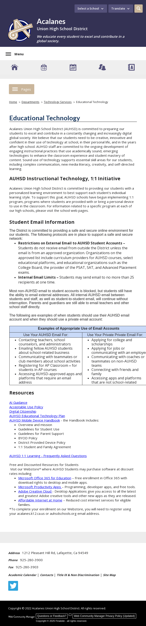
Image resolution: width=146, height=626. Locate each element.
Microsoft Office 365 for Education (44, 478)
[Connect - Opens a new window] (102, 67)
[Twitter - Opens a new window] (13, 586)
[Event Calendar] (43, 67)
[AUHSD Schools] (14, 67)
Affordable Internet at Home (40, 500)
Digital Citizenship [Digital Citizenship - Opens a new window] (22, 411)
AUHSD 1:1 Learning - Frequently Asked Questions (48, 456)
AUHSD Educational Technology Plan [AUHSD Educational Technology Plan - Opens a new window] (37, 416)
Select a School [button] (88, 8)
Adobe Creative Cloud (35, 491)
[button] (138, 8)
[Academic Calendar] (72, 67)
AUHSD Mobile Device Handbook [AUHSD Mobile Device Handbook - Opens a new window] (34, 420)
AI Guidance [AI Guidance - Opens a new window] (18, 402)
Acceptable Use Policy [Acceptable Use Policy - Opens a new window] (26, 407)
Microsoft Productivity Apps (40, 487)
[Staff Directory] (131, 67)
